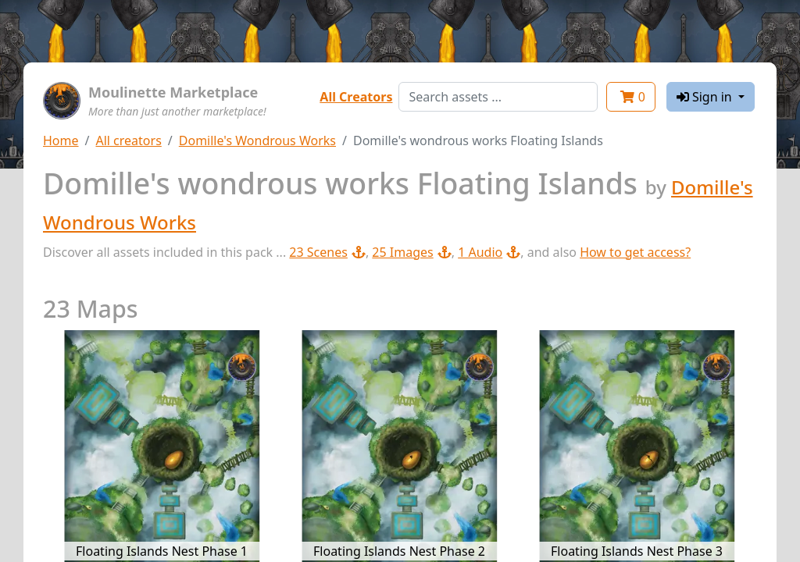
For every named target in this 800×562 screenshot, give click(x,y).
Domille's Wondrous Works (257, 140)
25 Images (411, 252)
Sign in (706, 96)
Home (61, 140)
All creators (128, 140)
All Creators (356, 96)
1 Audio (489, 252)
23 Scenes (327, 252)
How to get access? (635, 252)
